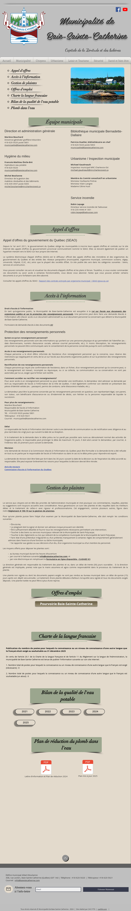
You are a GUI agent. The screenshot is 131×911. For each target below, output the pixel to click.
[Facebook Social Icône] (118, 9)
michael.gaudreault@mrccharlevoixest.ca (89, 170)
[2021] (24, 711)
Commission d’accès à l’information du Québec (28, 469)
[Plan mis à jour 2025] (88, 768)
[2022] (47, 711)
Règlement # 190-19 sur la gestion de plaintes (31, 511)
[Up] (65, 858)
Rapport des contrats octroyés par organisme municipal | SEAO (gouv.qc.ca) (74, 280)
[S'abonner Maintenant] (106, 889)
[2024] (95, 711)
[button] (23, 60)
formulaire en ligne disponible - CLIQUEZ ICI (68, 559)
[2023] (71, 711)
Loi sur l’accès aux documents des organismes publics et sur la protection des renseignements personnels (65, 312)
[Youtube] (125, 9)
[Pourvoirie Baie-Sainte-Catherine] (66, 604)
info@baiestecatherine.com (53, 556)
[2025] (25, 722)
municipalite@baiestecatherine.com (21, 170)
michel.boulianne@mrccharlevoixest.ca (23, 186)
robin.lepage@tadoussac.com (84, 212)
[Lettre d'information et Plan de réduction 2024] (46, 769)
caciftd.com (102, 909)
